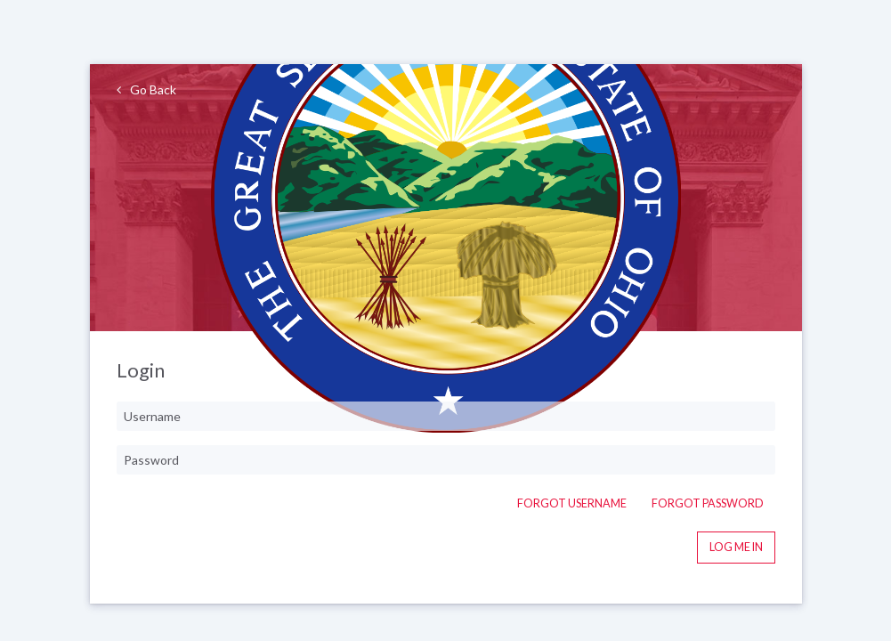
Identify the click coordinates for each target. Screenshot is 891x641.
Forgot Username (572, 503)
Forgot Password (708, 503)
